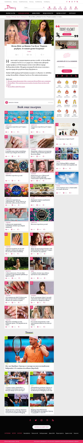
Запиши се (67, 71)
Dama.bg (15, 1)
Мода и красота (48, 13)
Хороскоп (72, 13)
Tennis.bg (31, 1)
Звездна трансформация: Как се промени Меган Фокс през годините (29, 81)
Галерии (55, 7)
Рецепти (49, 7)
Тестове (60, 7)
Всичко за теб (10, 13)
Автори (14, 433)
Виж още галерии (29, 107)
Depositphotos (27, 433)
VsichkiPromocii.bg (23, 1)
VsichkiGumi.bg (38, 1)
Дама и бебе (36, 13)
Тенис (29, 332)
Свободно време (23, 13)
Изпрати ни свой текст (41, 427)
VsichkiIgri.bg (47, 1)
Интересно (24, 16)
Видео (65, 7)
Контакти (19, 433)
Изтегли (67, 34)
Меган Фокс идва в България (16, 86)
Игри (71, 7)
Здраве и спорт (61, 13)
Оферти (76, 7)
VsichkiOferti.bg (8, 1)
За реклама (7, 433)
